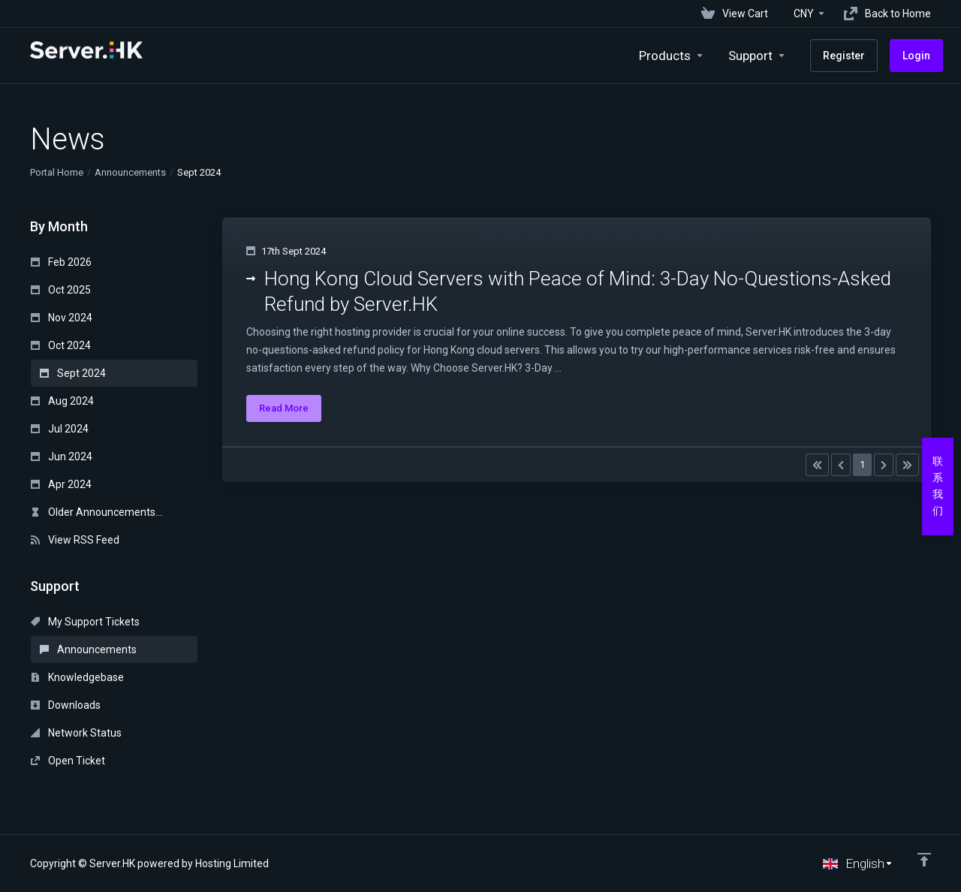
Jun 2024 (61, 457)
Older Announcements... (96, 512)
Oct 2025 (61, 290)
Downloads (66, 705)
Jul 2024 (60, 429)
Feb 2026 (61, 262)
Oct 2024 (61, 345)
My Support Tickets (85, 622)
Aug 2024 (62, 401)
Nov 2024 (61, 318)
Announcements (130, 172)
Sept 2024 (73, 373)
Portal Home (56, 172)
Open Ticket (68, 761)
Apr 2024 (61, 484)
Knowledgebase (77, 677)
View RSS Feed (75, 540)
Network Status (76, 733)
